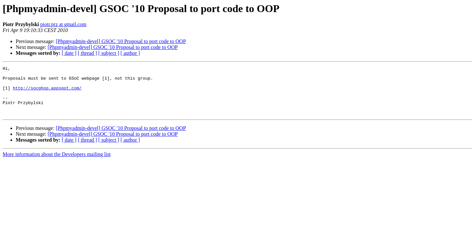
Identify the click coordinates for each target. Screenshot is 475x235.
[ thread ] (87, 53)
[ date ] (69, 53)
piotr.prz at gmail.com (63, 24)
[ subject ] (108, 53)
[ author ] (130, 53)
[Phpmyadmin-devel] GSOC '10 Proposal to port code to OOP (121, 41)
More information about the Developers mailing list (57, 164)
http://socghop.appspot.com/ (47, 93)
